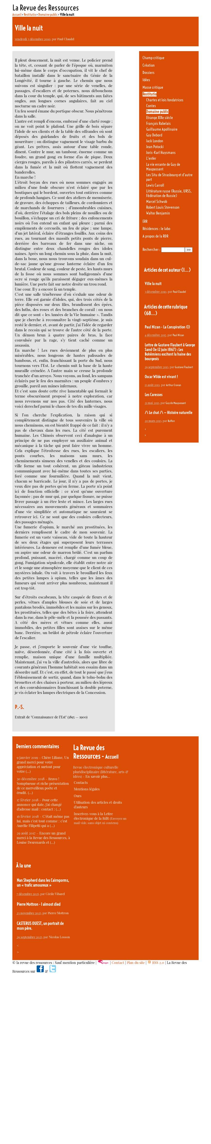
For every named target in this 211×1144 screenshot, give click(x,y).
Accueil (16, 14)
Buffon (171, 421)
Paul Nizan (178, 335)
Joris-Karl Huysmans (161, 152)
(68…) (150, 313)
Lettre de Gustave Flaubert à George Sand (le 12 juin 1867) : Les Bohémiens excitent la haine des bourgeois (170, 352)
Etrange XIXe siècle (159, 117)
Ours (77, 796)
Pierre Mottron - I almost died (38, 904)
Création (149, 65)
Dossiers (148, 72)
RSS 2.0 (155, 962)
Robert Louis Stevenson (162, 207)
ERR (145, 221)
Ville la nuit (153, 283)
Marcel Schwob (156, 201)
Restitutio (30, 14)
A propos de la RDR (155, 236)
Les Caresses (153, 394)
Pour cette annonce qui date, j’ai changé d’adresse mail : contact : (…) (39, 804)
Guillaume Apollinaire (161, 129)
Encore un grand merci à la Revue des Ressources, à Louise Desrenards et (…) (43, 838)
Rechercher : (151, 249)
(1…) (186, 270)
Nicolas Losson (59, 937)
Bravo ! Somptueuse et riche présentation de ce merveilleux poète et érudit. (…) (43, 786)
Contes (151, 105)
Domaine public (48, 14)
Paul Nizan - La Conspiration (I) (167, 327)
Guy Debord (154, 135)
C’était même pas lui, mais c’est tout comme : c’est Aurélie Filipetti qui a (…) (43, 821)
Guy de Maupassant (176, 403)
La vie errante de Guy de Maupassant (163, 166)
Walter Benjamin (158, 213)
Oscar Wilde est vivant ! (161, 376)
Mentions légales (87, 789)
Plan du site (136, 962)
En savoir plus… (97, 776)
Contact (118, 962)
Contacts (81, 782)
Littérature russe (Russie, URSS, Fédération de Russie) (169, 193)
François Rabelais (158, 123)
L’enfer (151, 158)
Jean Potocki (155, 146)
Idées (146, 80)
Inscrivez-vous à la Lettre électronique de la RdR (93, 816)
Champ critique (153, 58)
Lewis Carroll (155, 185)
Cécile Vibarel (55, 894)
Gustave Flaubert (184, 367)
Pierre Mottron (58, 913)
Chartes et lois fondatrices (164, 100)
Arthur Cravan (173, 385)
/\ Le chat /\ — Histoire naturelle (168, 412)
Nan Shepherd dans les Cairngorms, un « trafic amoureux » (43, 883)
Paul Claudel (65, 39)
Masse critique (153, 87)
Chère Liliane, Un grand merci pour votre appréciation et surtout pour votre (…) (43, 764)
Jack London (154, 141)
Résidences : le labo (156, 228)
